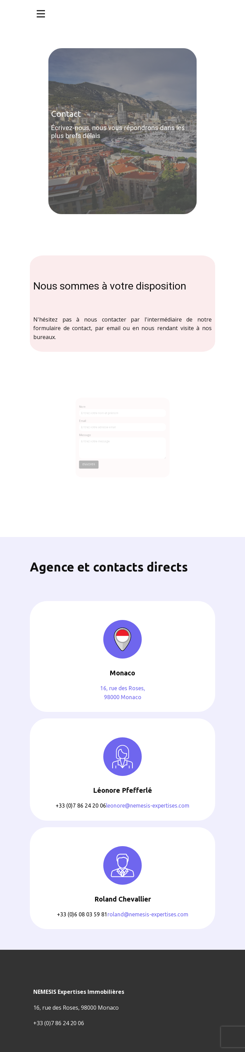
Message (91, 435)
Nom (88, 411)
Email (89, 423)
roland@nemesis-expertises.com (147, 914)
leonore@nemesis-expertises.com (147, 805)
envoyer (94, 460)
